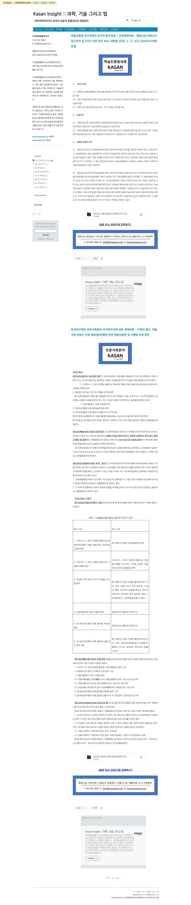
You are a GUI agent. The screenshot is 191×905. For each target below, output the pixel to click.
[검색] (138, 20)
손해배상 (82, 29)
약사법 (59, 29)
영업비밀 (44, 3)
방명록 (149, 892)
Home (38, 29)
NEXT (118, 878)
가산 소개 (48, 29)
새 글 (157, 892)
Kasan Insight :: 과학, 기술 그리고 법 (70, 14)
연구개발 (93, 29)
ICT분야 (36, 3)
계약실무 (104, 29)
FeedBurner (50, 239)
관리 (153, 892)
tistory (157, 894)
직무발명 (52, 3)
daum (143, 894)
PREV (108, 878)
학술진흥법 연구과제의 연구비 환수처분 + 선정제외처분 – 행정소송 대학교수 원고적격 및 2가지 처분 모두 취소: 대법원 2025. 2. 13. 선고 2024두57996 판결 (114, 41)
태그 (144, 892)
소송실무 (115, 29)
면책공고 (138, 892)
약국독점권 (70, 29)
